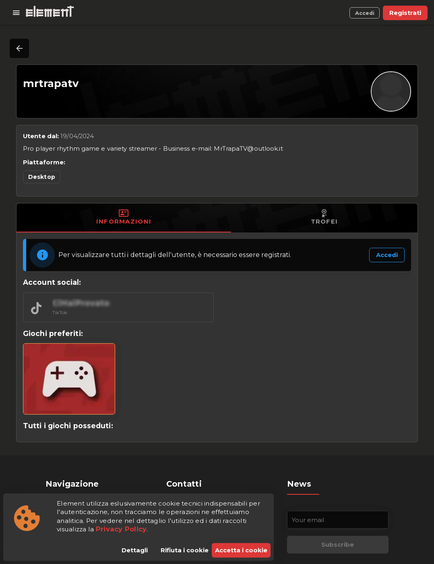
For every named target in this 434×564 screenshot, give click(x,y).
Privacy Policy (121, 529)
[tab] (124, 217)
